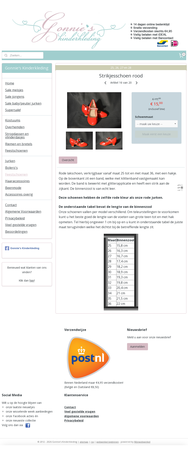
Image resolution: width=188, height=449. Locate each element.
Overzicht (68, 160)
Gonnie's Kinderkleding (22, 248)
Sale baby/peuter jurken (23, 103)
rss (92, 441)
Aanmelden (137, 346)
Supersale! (13, 110)
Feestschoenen (16, 150)
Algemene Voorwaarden (23, 211)
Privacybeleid (15, 218)
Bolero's (11, 167)
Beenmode (13, 188)
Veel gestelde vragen (20, 225)
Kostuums (12, 120)
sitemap (84, 441)
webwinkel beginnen (107, 441)
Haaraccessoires (17, 181)
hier (31, 280)
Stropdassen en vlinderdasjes (17, 136)
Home (9, 83)
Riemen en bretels (18, 144)
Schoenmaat (144, 117)
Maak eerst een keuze (156, 134)
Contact (11, 205)
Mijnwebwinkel (142, 441)
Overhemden (14, 127)
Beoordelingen (16, 231)
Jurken (10, 161)
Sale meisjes (14, 90)
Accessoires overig (19, 194)
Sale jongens (14, 96)
